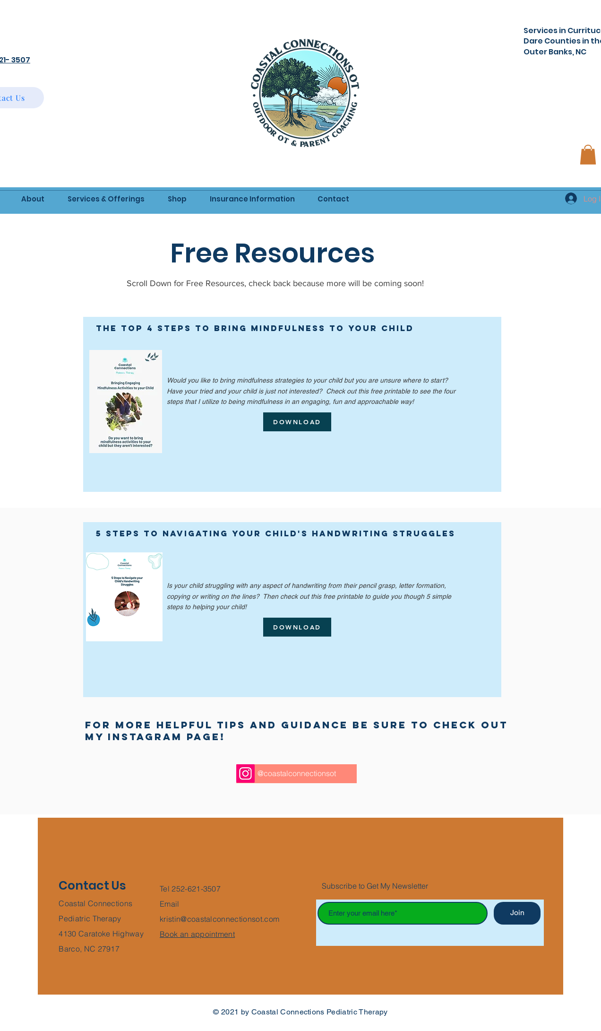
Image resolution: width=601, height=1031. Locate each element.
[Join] (517, 913)
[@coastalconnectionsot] (296, 773)
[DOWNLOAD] (297, 421)
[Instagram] (245, 773)
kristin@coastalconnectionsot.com (219, 919)
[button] (588, 155)
